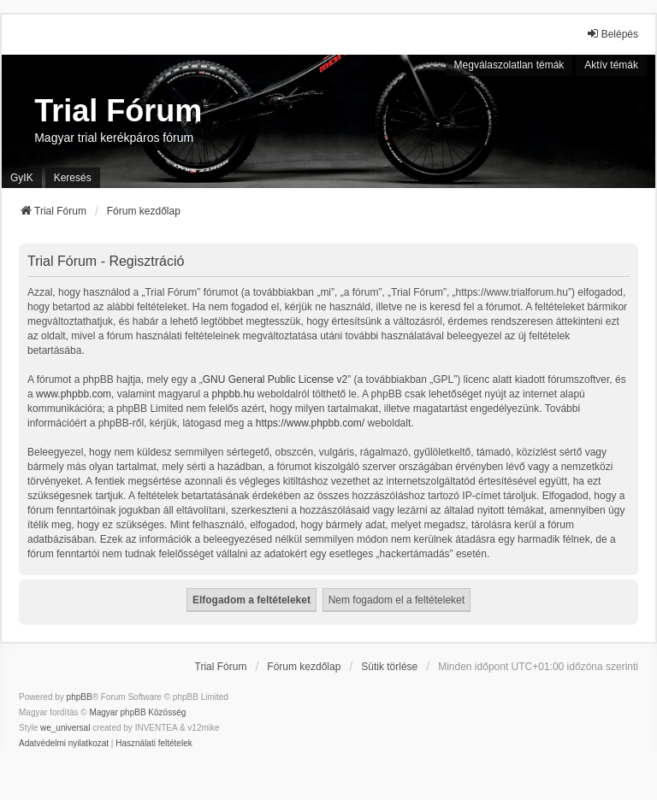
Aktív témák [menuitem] (611, 65)
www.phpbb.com (73, 394)
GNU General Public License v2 (275, 379)
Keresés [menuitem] (73, 178)
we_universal (65, 727)
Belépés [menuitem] (612, 33)
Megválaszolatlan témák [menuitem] (509, 65)
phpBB (79, 697)
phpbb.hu (232, 394)
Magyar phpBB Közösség (137, 712)
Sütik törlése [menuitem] (389, 667)
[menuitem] (64, 743)
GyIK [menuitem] (21, 178)
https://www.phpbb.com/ (310, 423)
